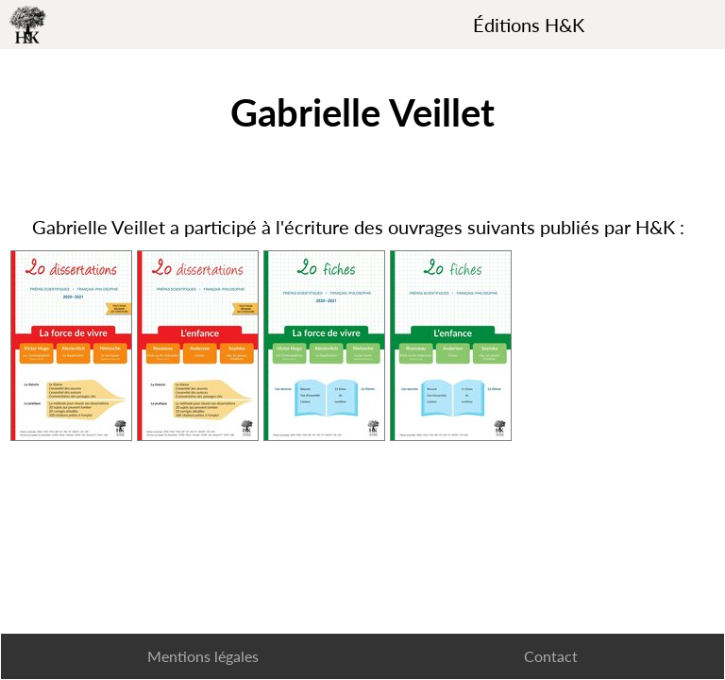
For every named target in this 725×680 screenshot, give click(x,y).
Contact (551, 656)
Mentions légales (203, 656)
